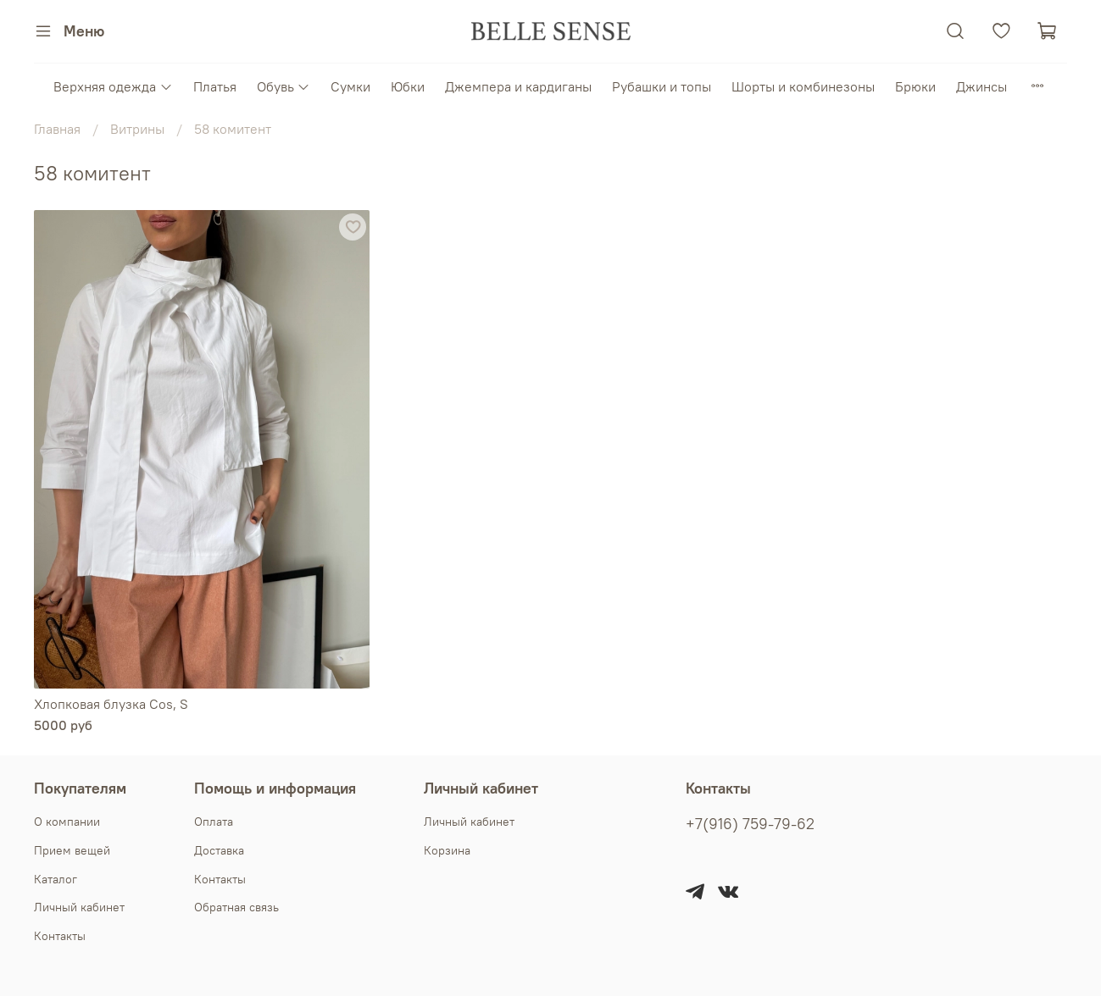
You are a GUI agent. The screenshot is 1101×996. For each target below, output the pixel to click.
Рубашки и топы (661, 86)
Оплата (213, 821)
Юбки (408, 86)
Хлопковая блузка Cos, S (111, 703)
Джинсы (981, 86)
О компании (67, 821)
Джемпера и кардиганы (518, 86)
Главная (57, 128)
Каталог (55, 879)
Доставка (219, 850)
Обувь (283, 86)
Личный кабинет (79, 907)
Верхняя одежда (112, 86)
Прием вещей (72, 850)
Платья (214, 86)
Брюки (915, 86)
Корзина (447, 850)
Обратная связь (236, 907)
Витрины (137, 128)
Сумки (350, 86)
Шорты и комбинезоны (803, 86)
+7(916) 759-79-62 (750, 824)
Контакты (60, 935)
